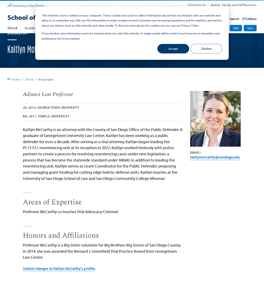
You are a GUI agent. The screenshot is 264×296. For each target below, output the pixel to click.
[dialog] (132, 33)
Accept (173, 48)
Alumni (215, 5)
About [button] (14, 28)
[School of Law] (28, 17)
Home (13, 93)
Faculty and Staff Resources (239, 5)
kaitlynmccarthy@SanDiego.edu (215, 170)
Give (250, 28)
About (29, 93)
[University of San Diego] (25, 5)
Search (249, 19)
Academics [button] (35, 28)
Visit (235, 28)
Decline (206, 48)
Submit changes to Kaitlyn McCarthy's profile (59, 281)
